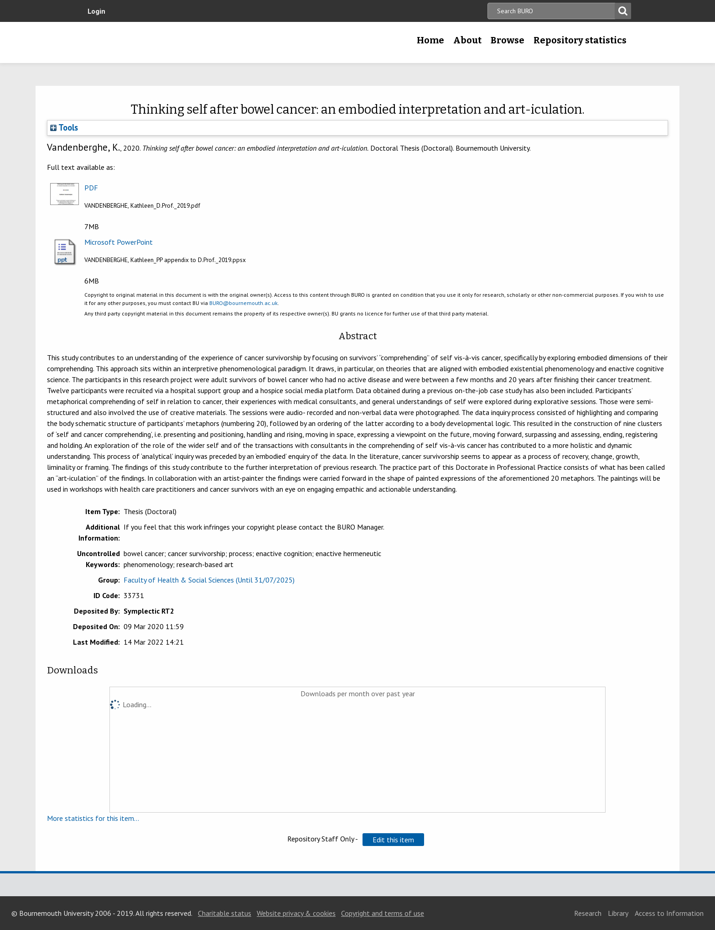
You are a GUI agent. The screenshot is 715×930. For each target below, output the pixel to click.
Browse (507, 40)
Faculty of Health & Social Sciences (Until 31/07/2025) (209, 579)
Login (96, 11)
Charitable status (224, 913)
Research (587, 913)
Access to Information (669, 913)
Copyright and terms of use (382, 913)
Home (430, 40)
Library (618, 913)
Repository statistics (580, 40)
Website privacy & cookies (296, 913)
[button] (393, 839)
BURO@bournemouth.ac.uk (243, 302)
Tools (64, 127)
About (467, 40)
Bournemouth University (148, 42)
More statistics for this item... (93, 818)
